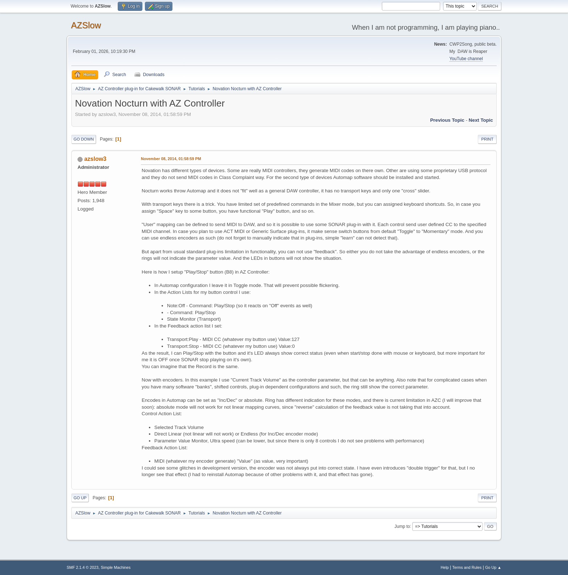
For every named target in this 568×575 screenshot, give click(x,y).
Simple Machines (115, 567)
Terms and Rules (467, 567)
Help (445, 567)
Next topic (481, 120)
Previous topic (447, 120)
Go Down (84, 139)
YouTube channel (466, 58)
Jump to (402, 526)
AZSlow (86, 25)
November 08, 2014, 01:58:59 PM (171, 159)
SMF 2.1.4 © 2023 (83, 567)
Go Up (80, 498)
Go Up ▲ (493, 567)
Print (487, 139)
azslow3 (95, 159)
